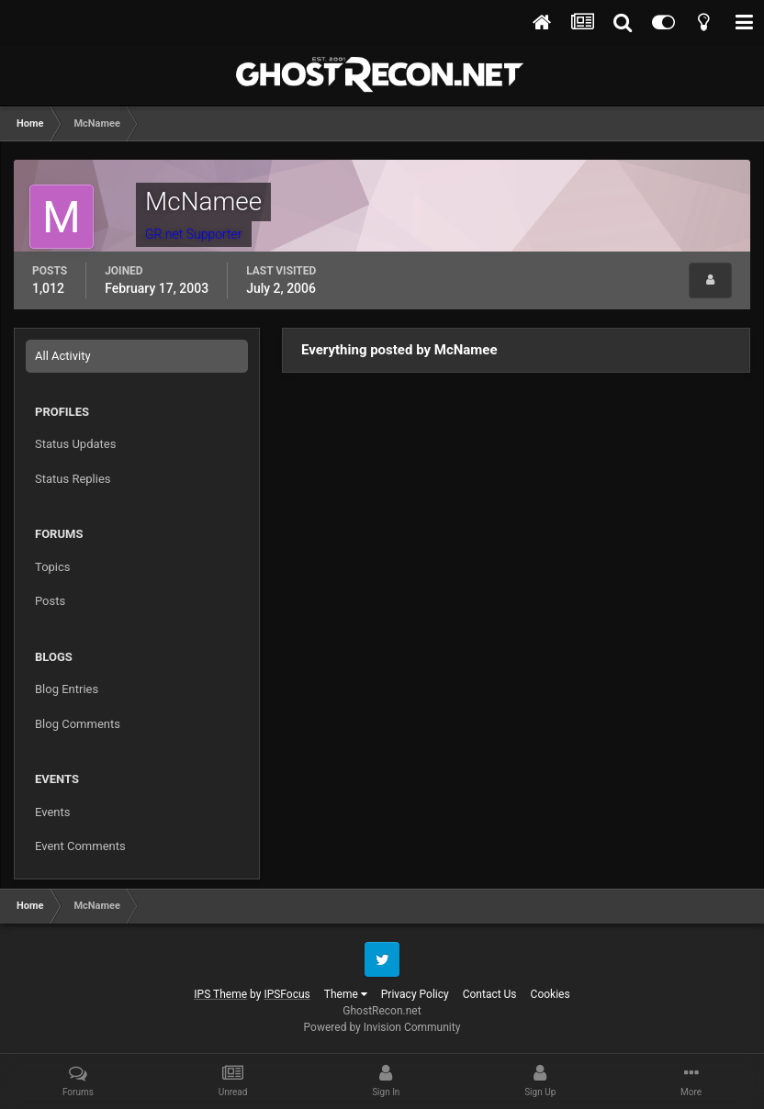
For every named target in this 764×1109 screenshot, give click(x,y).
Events (52, 812)
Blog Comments (77, 724)
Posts (50, 601)
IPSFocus (286, 994)
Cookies (550, 994)
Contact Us (490, 994)
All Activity (63, 356)
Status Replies (73, 479)
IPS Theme (220, 994)
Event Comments (80, 846)
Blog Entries (66, 689)
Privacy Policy (415, 994)
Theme (345, 994)
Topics (53, 567)
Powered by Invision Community (382, 1027)
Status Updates (75, 444)
